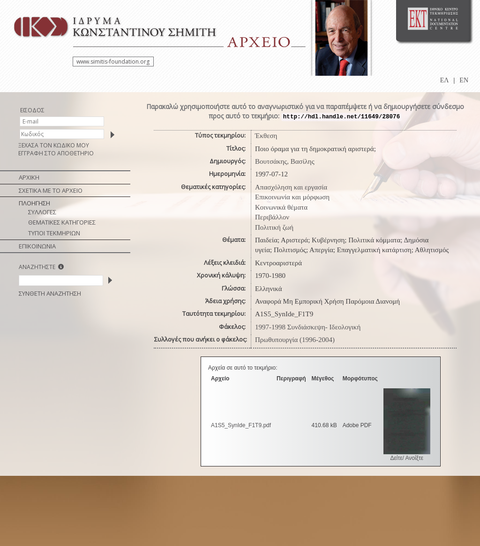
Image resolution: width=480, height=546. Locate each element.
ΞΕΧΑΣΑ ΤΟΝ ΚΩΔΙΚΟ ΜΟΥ (53, 145)
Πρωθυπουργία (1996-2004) (295, 339)
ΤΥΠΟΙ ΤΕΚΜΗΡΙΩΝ (54, 233)
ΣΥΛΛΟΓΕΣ (42, 212)
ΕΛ (444, 80)
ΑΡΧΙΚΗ (29, 177)
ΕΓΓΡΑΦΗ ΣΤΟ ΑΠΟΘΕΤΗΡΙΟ (56, 153)
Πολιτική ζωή (274, 227)
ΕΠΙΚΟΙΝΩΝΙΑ (37, 246)
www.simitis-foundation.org (113, 62)
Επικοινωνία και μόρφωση (292, 197)
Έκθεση (266, 135)
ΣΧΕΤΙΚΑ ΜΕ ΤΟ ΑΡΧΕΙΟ (50, 190)
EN (463, 80)
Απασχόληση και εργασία (291, 187)
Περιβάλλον (272, 217)
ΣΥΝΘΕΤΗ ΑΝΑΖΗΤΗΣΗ (50, 293)
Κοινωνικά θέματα (281, 207)
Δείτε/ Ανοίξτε (406, 458)
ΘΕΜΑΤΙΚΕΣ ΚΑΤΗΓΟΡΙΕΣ (62, 222)
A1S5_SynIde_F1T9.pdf (241, 425)
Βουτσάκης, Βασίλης (285, 161)
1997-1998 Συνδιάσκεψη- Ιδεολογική (307, 327)
